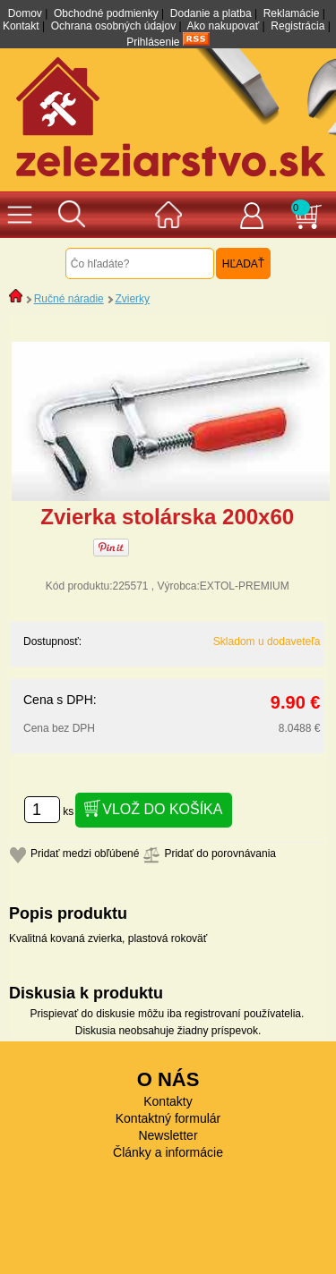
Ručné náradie (69, 299)
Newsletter (167, 1135)
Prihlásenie (152, 42)
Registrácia (297, 26)
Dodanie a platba (211, 13)
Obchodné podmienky (106, 13)
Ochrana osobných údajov (113, 26)
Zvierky (132, 299)
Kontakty (167, 1101)
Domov (25, 13)
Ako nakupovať (223, 26)
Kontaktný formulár (168, 1118)
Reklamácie (291, 13)
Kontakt (21, 26)
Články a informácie (168, 1152)
